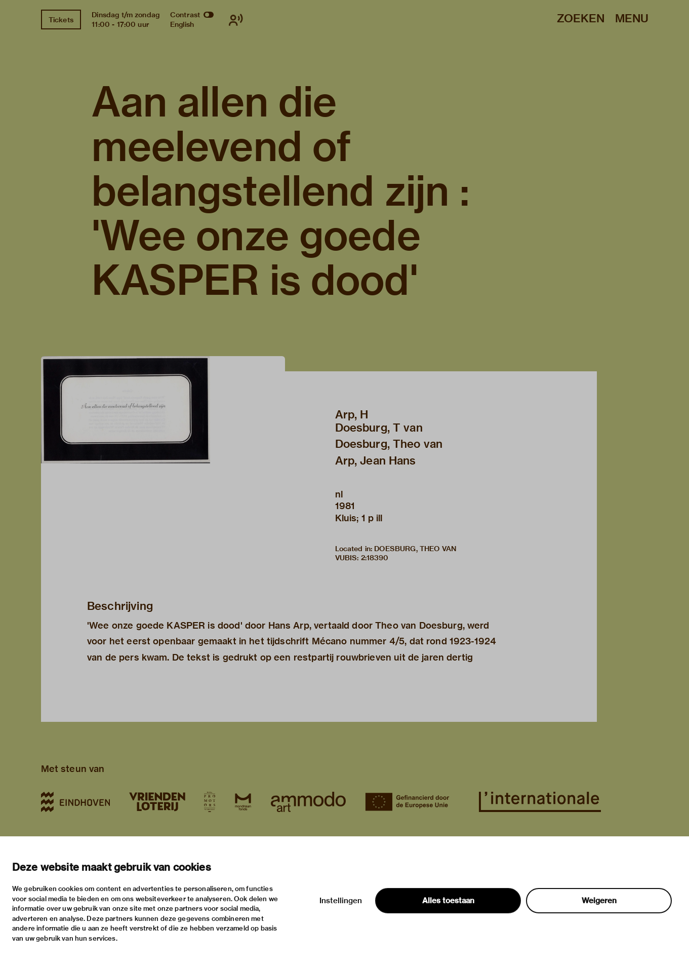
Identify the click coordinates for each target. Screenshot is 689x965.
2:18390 (375, 557)
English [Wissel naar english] (182, 24)
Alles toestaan (448, 901)
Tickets (61, 19)
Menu (632, 19)
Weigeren (599, 901)
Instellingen (340, 901)
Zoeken (580, 19)
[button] (163, 442)
